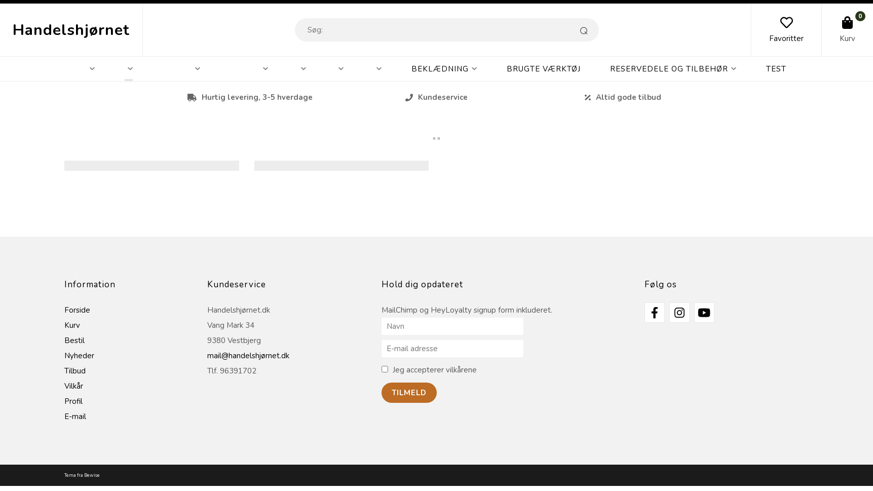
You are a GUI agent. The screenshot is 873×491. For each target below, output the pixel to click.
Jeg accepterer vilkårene (435, 370)
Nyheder (79, 356)
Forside (77, 310)
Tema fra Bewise (82, 475)
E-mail (75, 416)
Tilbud (75, 371)
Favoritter (786, 38)
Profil (73, 401)
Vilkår (73, 386)
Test (776, 69)
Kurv (847, 38)
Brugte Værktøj (544, 69)
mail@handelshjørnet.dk (248, 356)
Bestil (74, 340)
